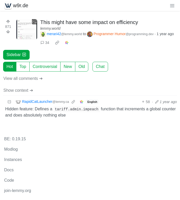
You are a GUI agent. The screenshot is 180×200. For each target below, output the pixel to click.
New (68, 66)
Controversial (45, 66)
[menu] (172, 5)
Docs (9, 170)
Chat (100, 66)
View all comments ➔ (23, 78)
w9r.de (16, 5)
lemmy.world (50, 28)
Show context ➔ (18, 90)
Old (81, 66)
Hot (9, 66)
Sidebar (16, 54)
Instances (13, 159)
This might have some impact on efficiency (89, 22)
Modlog (11, 149)
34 (45, 43)
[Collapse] (9, 102)
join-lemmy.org (17, 190)
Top (22, 66)
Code (9, 180)
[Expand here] (26, 29)
